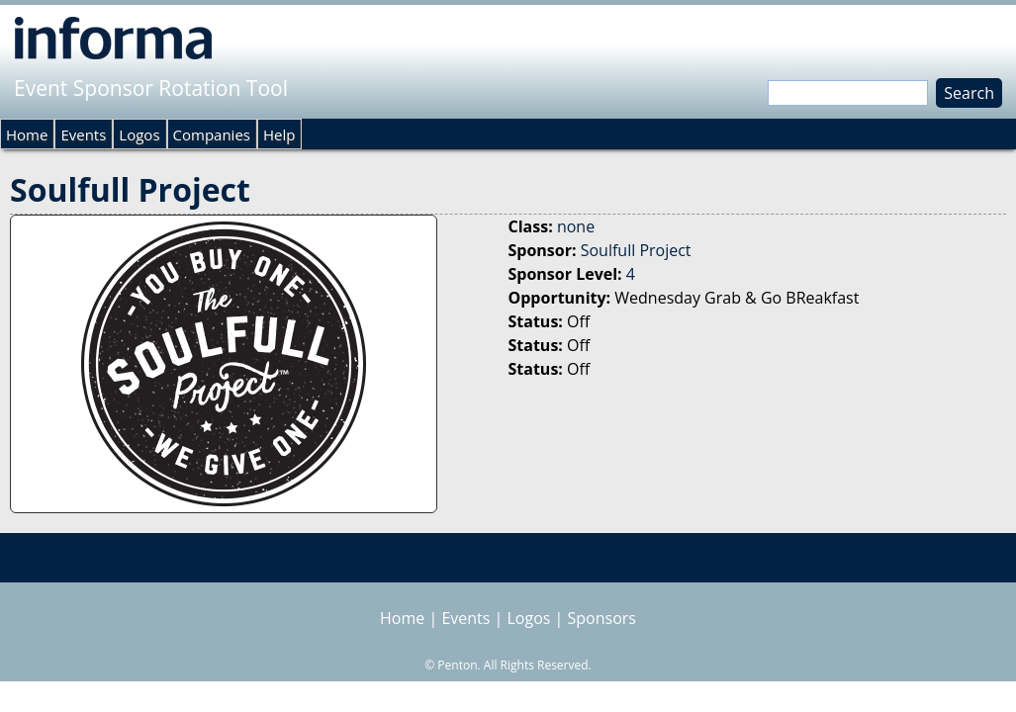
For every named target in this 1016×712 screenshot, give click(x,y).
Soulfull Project (636, 250)
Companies (211, 134)
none (576, 226)
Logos (139, 134)
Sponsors (602, 618)
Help (279, 134)
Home (26, 134)
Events (83, 134)
